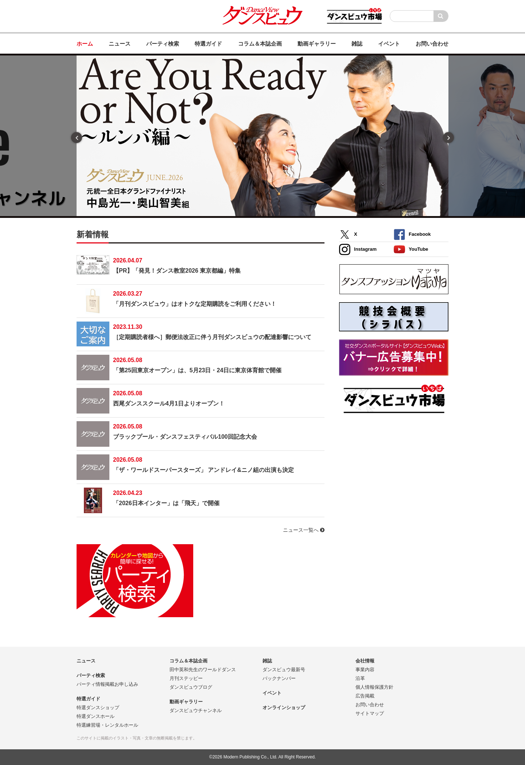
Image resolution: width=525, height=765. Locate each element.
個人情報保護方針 (374, 687)
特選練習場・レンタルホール (107, 725)
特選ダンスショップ (98, 707)
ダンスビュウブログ (191, 687)
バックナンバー (279, 678)
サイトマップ (369, 713)
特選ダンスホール (95, 716)
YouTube (411, 249)
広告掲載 (364, 695)
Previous (76, 137)
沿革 (360, 678)
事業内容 (364, 669)
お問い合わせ (369, 704)
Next (448, 137)
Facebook (412, 234)
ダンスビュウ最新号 (283, 669)
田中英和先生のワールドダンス (203, 669)
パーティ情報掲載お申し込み (107, 684)
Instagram (358, 249)
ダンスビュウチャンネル (196, 710)
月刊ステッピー (186, 678)
